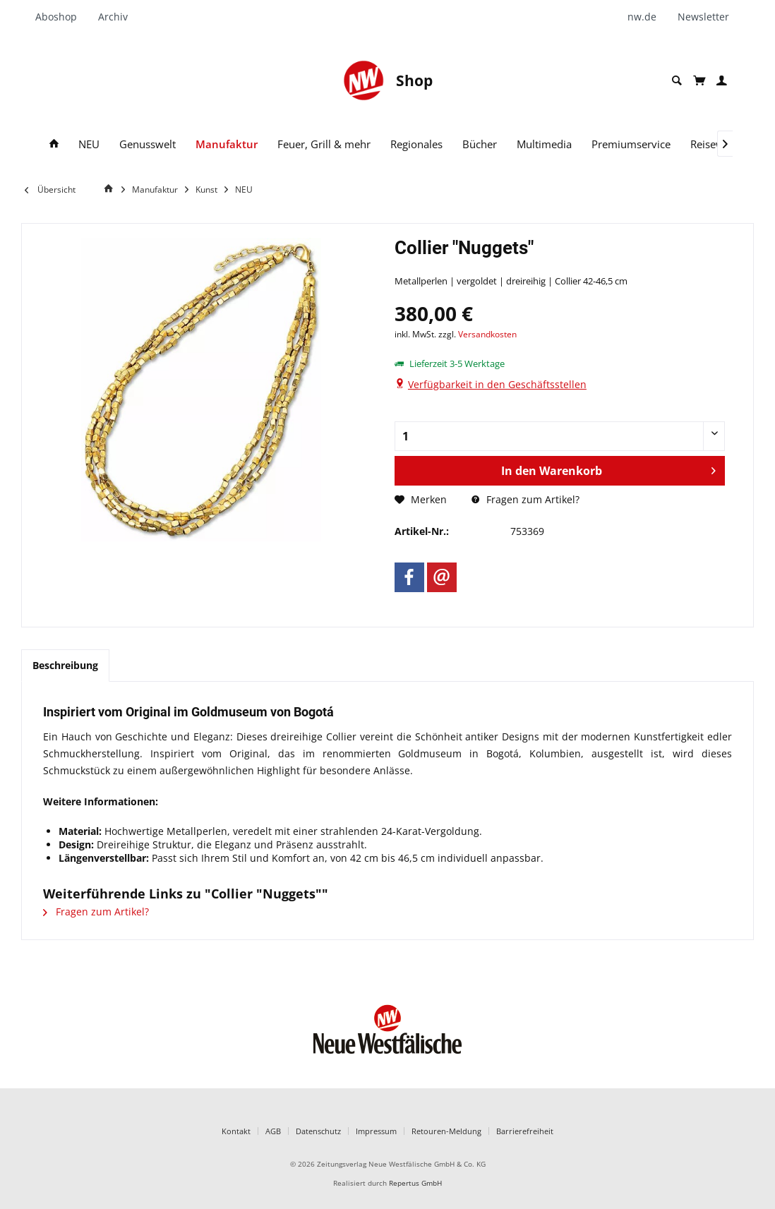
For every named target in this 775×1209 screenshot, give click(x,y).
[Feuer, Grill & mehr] (324, 144)
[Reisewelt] (713, 144)
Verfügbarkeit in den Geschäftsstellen (497, 384)
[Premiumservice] (631, 144)
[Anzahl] (560, 436)
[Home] (111, 189)
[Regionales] (416, 144)
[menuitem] (61, 17)
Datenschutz (318, 1131)
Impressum (376, 1131)
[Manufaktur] (227, 144)
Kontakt (236, 1131)
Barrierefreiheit (524, 1131)
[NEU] (88, 144)
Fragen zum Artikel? (525, 499)
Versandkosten (487, 334)
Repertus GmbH (415, 1183)
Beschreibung (65, 665)
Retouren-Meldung (446, 1131)
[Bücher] (479, 144)
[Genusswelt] (147, 144)
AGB (273, 1131)
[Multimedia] (544, 144)
